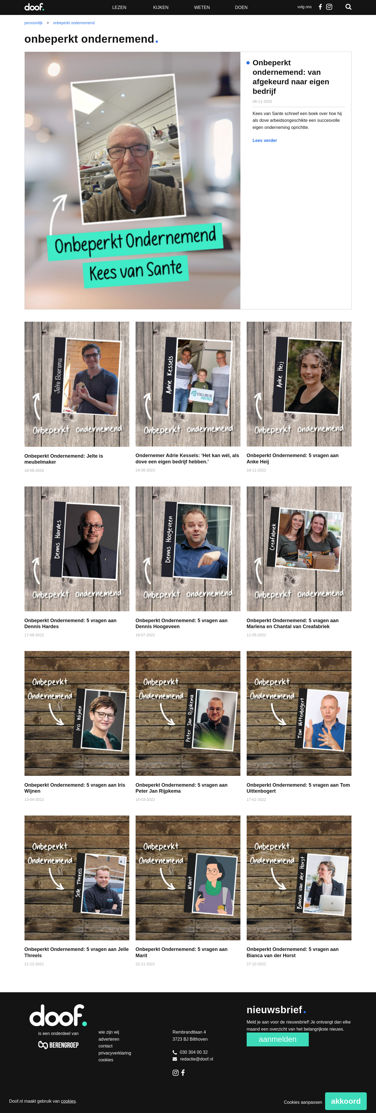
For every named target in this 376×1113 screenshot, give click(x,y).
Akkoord (346, 1101)
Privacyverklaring (115, 1053)
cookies (68, 1101)
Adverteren (109, 1039)
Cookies (106, 1060)
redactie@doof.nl (193, 1059)
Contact (106, 1046)
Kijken (161, 7)
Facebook (320, 7)
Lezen (119, 7)
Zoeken (348, 7)
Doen (241, 7)
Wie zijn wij (109, 1032)
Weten (202, 7)
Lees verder (265, 140)
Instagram (329, 7)
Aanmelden (278, 1039)
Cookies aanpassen (303, 1102)
